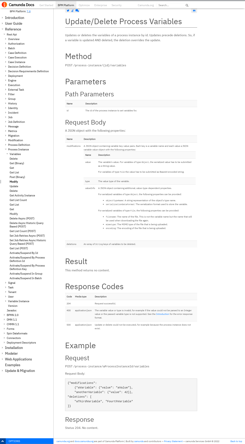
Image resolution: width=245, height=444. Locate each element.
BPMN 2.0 (12, 315)
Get (12, 168)
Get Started (46, 5)
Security (117, 5)
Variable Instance (18, 301)
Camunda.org (146, 5)
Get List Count (18, 200)
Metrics (12, 131)
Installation (14, 348)
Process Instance (18, 149)
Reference (13, 29)
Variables (15, 154)
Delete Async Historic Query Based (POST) (26, 224)
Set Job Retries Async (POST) (27, 235)
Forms (10, 329)
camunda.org (63, 441)
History (12, 103)
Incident (13, 112)
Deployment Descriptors (21, 342)
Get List (14, 172)
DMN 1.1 (12, 319)
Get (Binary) (17, 163)
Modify (14, 181)
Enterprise (100, 5)
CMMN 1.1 (13, 324)
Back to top (236, 441)
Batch (11, 48)
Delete (14, 158)
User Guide (13, 23)
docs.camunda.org (84, 441)
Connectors (14, 338)
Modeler (11, 353)
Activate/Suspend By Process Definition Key (27, 267)
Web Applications (18, 359)
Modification (15, 140)
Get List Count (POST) (23, 231)
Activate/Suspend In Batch (26, 278)
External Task (16, 89)
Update (14, 186)
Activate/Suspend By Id (24, 253)
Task (10, 287)
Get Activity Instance (22, 195)
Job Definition (16, 122)
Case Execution (17, 57)
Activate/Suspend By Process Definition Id (27, 259)
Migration (13, 135)
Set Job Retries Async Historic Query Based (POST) (28, 242)
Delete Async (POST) (22, 218)
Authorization (16, 43)
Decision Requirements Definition (28, 71)
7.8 (29, 11)
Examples (12, 365)
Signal (11, 283)
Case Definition (17, 53)
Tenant (12, 292)
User (11, 296)
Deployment (15, 76)
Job (10, 117)
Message (13, 126)
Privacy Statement (173, 441)
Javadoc (11, 310)
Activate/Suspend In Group (26, 273)
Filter (11, 94)
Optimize (84, 5)
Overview (14, 39)
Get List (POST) (19, 248)
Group (12, 99)
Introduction (14, 18)
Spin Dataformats (17, 333)
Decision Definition (19, 66)
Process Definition (19, 145)
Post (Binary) (17, 177)
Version (12, 306)
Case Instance (16, 62)
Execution (14, 85)
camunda (139, 441)
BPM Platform (66, 5)
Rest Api (12, 34)
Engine (12, 80)
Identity (13, 108)
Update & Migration (20, 370)
